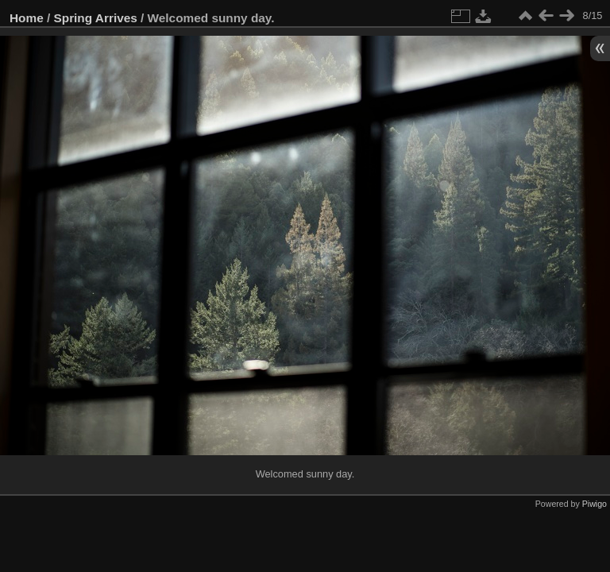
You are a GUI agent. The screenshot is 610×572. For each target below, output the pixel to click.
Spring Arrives (95, 18)
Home (27, 18)
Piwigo (594, 503)
